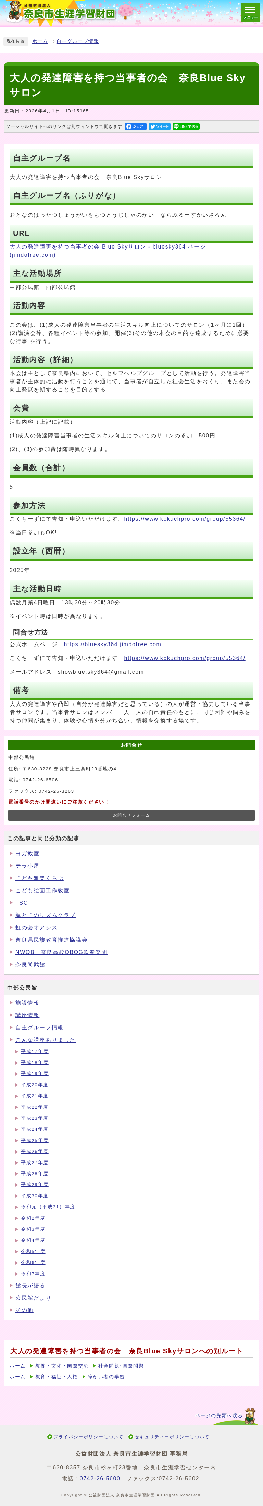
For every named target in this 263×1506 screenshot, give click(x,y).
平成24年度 (35, 1129)
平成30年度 (35, 1195)
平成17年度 (35, 1051)
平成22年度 (35, 1107)
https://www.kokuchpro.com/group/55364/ (184, 519)
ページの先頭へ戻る (219, 1415)
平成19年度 (35, 1073)
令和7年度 (33, 1273)
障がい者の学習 (106, 1377)
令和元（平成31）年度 (48, 1206)
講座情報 (27, 1015)
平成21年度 (35, 1095)
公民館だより (33, 1298)
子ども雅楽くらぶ (39, 878)
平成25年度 (35, 1140)
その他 (24, 1310)
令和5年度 (33, 1251)
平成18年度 (35, 1062)
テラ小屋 (27, 866)
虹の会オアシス (36, 927)
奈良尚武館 (30, 964)
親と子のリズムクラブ (45, 915)
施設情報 (27, 1003)
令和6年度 (33, 1262)
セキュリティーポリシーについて (172, 1436)
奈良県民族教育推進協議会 (51, 940)
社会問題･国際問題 (121, 1366)
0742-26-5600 (100, 1478)
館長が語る (30, 1285)
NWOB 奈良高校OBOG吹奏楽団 (61, 952)
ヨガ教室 (27, 853)
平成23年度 (35, 1118)
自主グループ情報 (78, 41)
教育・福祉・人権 (56, 1377)
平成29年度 (35, 1184)
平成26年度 (35, 1151)
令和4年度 (33, 1240)
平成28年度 (35, 1173)
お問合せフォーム (131, 815)
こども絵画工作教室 (42, 890)
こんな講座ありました (45, 1040)
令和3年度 (33, 1229)
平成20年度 (35, 1084)
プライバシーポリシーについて (88, 1436)
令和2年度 (33, 1218)
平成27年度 (35, 1162)
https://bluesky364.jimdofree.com (112, 644)
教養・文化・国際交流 (62, 1366)
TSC (21, 903)
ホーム (40, 41)
